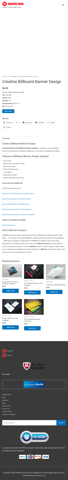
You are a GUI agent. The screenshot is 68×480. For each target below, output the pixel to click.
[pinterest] (7, 351)
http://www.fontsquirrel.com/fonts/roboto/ (16, 199)
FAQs (4, 403)
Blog (3, 397)
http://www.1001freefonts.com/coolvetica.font (18, 193)
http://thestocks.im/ (9, 225)
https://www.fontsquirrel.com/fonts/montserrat (18, 214)
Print (8, 76)
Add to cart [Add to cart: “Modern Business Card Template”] (10, 327)
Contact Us (6, 409)
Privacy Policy (7, 411)
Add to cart (8, 111)
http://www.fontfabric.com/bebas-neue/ (15, 204)
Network (61, 473)
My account (6, 406)
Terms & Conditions (9, 414)
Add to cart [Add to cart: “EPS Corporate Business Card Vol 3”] (32, 328)
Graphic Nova (6, 394)
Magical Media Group (38, 475)
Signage (14, 76)
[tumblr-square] (7, 355)
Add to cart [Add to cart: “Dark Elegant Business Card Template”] (32, 292)
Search (61, 423)
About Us (5, 400)
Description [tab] (6, 138)
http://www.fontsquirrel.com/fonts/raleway (16, 209)
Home (4, 76)
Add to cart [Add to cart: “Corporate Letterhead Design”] (54, 292)
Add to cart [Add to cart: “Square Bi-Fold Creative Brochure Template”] (10, 291)
